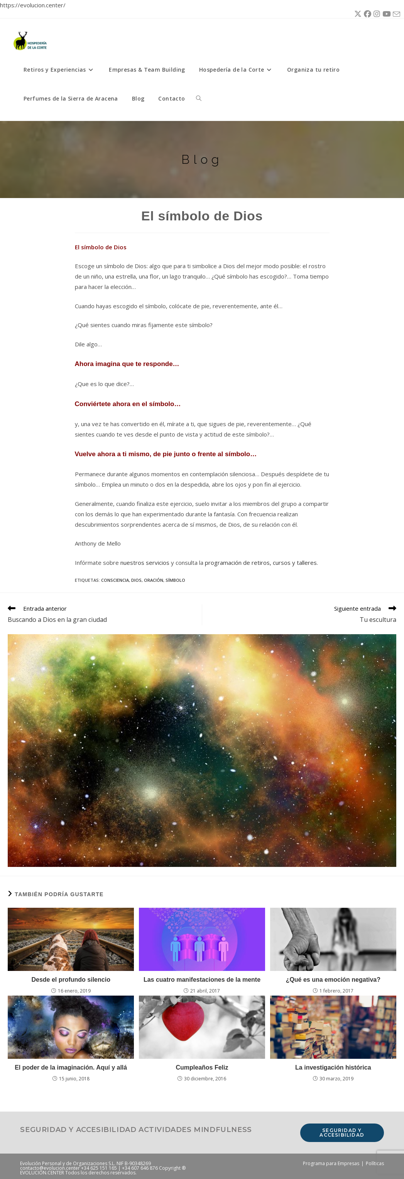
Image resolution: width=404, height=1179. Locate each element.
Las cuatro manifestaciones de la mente (202, 979)
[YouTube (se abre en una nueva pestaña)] (385, 14)
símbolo (175, 580)
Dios (136, 580)
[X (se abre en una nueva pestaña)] (357, 14)
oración (153, 580)
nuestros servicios (144, 562)
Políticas (375, 1163)
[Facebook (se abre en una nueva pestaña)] (366, 14)
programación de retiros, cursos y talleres (261, 562)
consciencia (115, 580)
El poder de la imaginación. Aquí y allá (71, 1067)
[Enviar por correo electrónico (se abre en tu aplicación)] (395, 14)
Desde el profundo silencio (70, 979)
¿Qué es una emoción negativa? (333, 979)
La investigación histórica (333, 1067)
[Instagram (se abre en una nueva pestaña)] (375, 14)
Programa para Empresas (331, 1163)
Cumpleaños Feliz (202, 1067)
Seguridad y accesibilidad (341, 1132)
